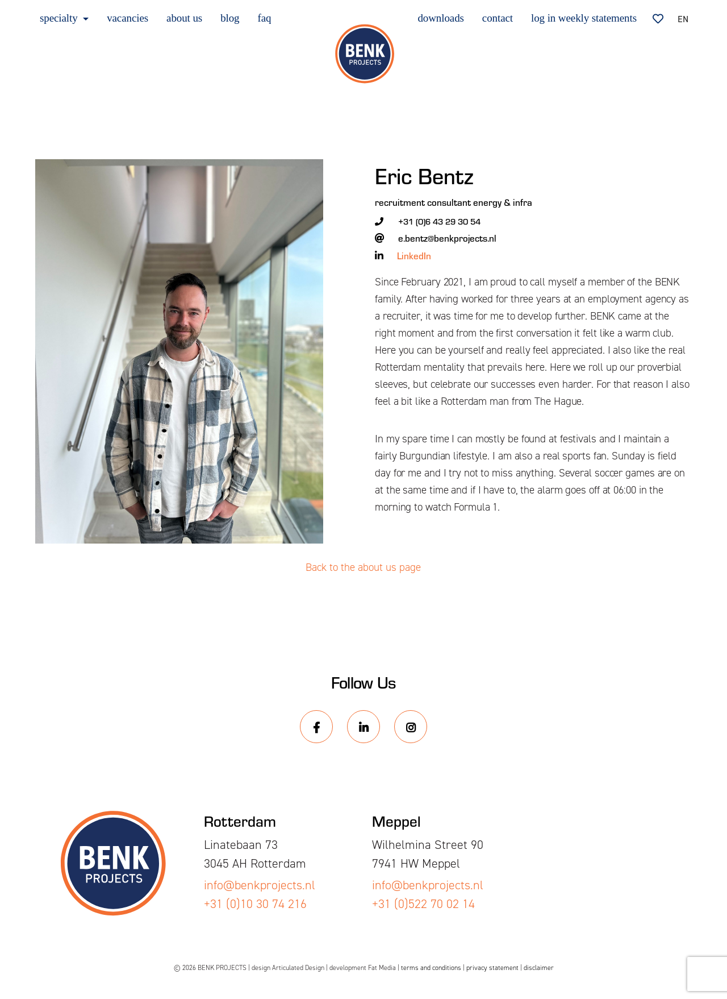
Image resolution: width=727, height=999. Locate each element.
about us (184, 18)
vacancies (127, 18)
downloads (440, 18)
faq (264, 18)
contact (497, 18)
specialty (60, 18)
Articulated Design (298, 967)
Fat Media (382, 967)
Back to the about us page (363, 567)
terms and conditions (431, 967)
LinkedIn (414, 255)
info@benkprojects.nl (259, 885)
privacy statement (492, 967)
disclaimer (539, 967)
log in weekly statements (584, 18)
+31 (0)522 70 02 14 (423, 904)
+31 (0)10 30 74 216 (255, 904)
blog (229, 18)
